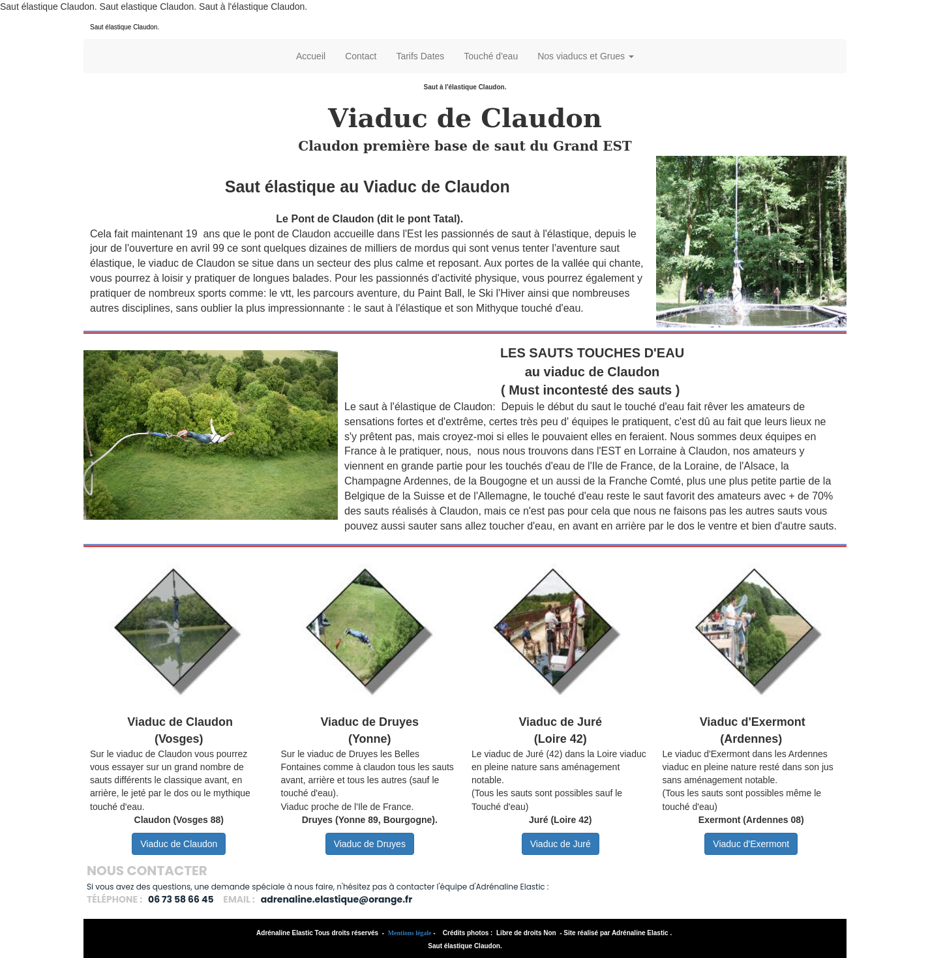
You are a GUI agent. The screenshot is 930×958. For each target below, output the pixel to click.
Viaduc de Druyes (370, 844)
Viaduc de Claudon (178, 844)
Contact (360, 56)
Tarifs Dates (420, 56)
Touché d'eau (491, 56)
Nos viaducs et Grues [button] (585, 56)
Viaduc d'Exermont (751, 844)
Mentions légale (410, 932)
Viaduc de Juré (560, 844)
